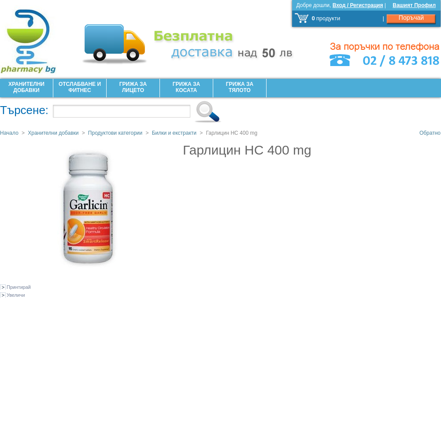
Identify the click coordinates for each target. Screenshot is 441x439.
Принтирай (19, 287)
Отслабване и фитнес (80, 87)
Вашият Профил (414, 5)
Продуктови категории (115, 133)
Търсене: (24, 110)
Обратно (430, 133)
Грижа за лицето (133, 87)
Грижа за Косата (186, 87)
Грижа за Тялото (239, 87)
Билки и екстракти (174, 133)
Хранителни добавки (26, 87)
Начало (9, 133)
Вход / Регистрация (358, 5)
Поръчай (411, 17)
